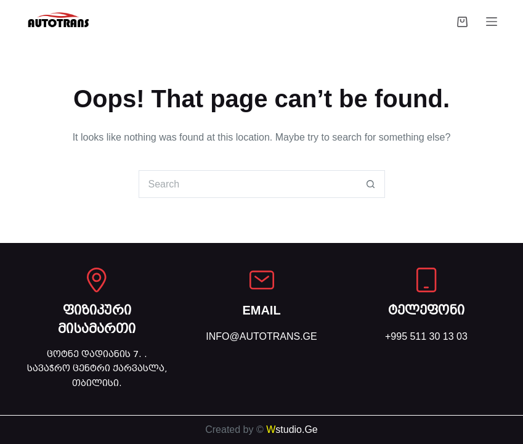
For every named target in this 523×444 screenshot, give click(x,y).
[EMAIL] (261, 280)
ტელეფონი (426, 310)
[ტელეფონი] (426, 280)
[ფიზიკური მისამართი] (96, 280)
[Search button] (371, 184)
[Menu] (491, 21)
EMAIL (261, 310)
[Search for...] (248, 184)
